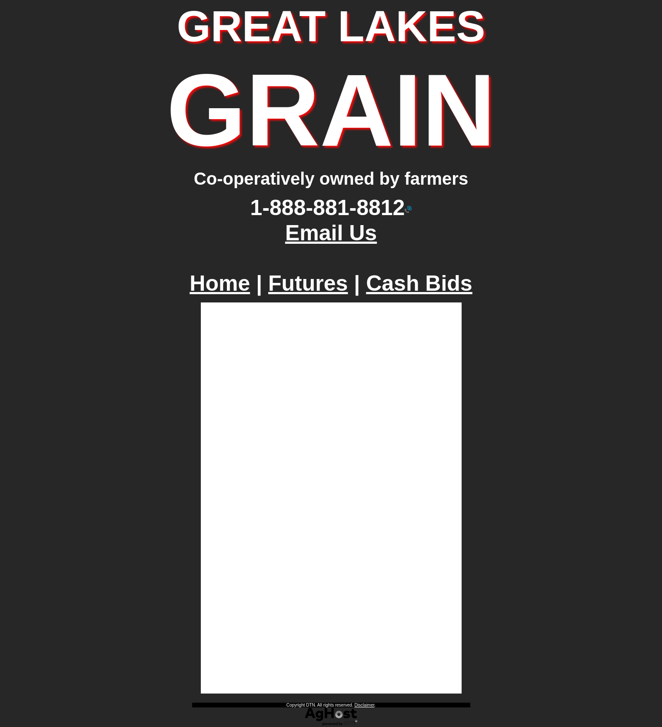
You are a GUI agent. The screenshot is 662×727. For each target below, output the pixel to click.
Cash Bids (419, 283)
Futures (308, 283)
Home (220, 283)
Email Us (331, 233)
